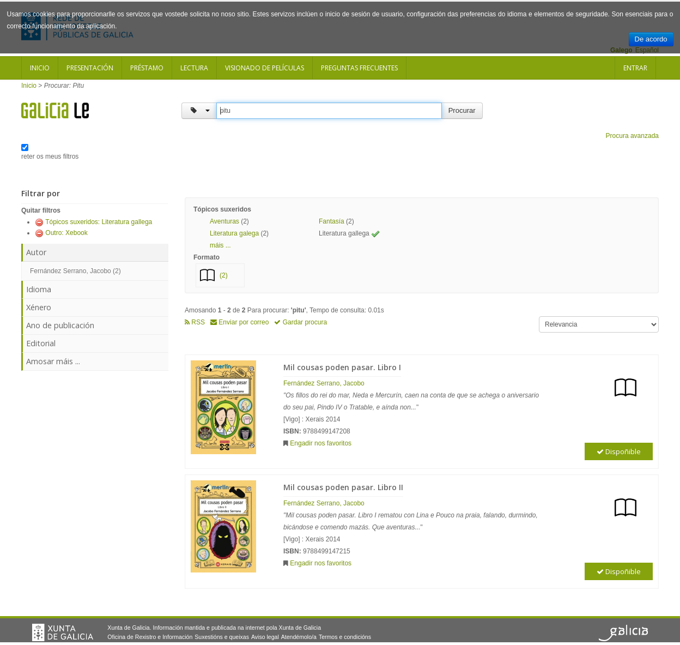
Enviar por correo (239, 322)
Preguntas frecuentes (359, 68)
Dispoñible (619, 451)
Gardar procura (300, 322)
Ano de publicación (60, 325)
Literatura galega (234, 233)
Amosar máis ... (53, 361)
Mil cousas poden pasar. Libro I (342, 367)
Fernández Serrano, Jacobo (324, 383)
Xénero (38, 307)
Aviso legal (265, 637)
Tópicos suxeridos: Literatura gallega (98, 222)
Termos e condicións (345, 637)
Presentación (89, 68)
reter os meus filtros (49, 156)
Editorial (41, 343)
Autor (36, 252)
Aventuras (224, 221)
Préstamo (146, 68)
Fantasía (331, 221)
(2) (224, 275)
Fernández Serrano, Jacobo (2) (75, 271)
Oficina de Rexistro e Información (149, 637)
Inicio (40, 68)
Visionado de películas (264, 68)
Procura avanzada (632, 136)
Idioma (38, 289)
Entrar (635, 68)
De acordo (651, 39)
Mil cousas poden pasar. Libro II (343, 487)
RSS (195, 322)
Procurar (462, 110)
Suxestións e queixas (222, 637)
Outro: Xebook (66, 233)
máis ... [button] (220, 245)
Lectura (194, 68)
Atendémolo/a (299, 637)
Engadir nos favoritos (320, 443)
